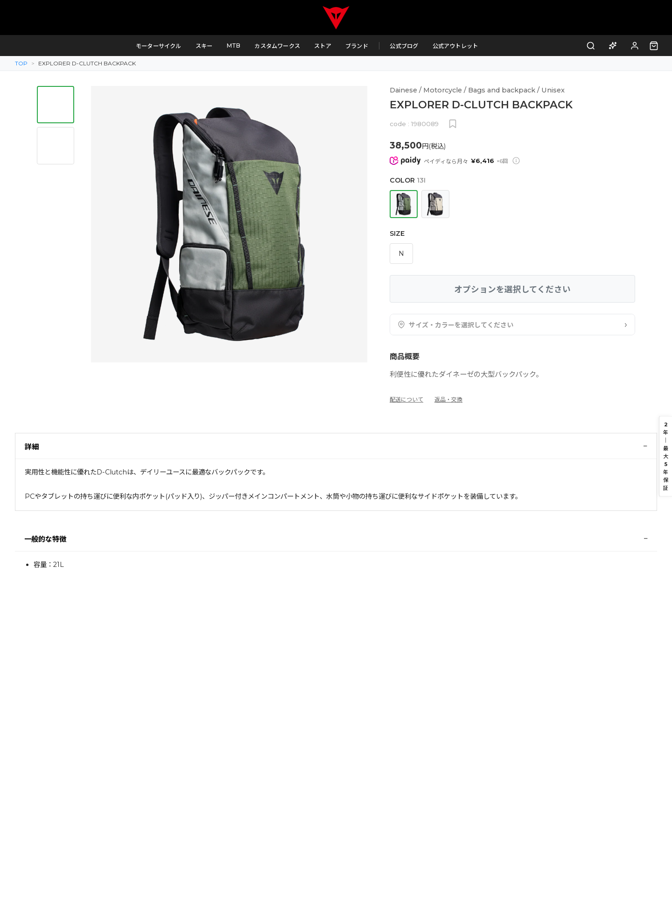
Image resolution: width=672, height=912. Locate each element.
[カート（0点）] (653, 45)
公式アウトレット (463, 45)
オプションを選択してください (512, 289)
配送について (406, 399)
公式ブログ (412, 45)
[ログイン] (635, 45)
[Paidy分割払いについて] (516, 160)
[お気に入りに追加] (452, 123)
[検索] (591, 45)
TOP (21, 63)
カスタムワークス (285, 45)
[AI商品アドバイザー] (613, 45)
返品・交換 (448, 399)
